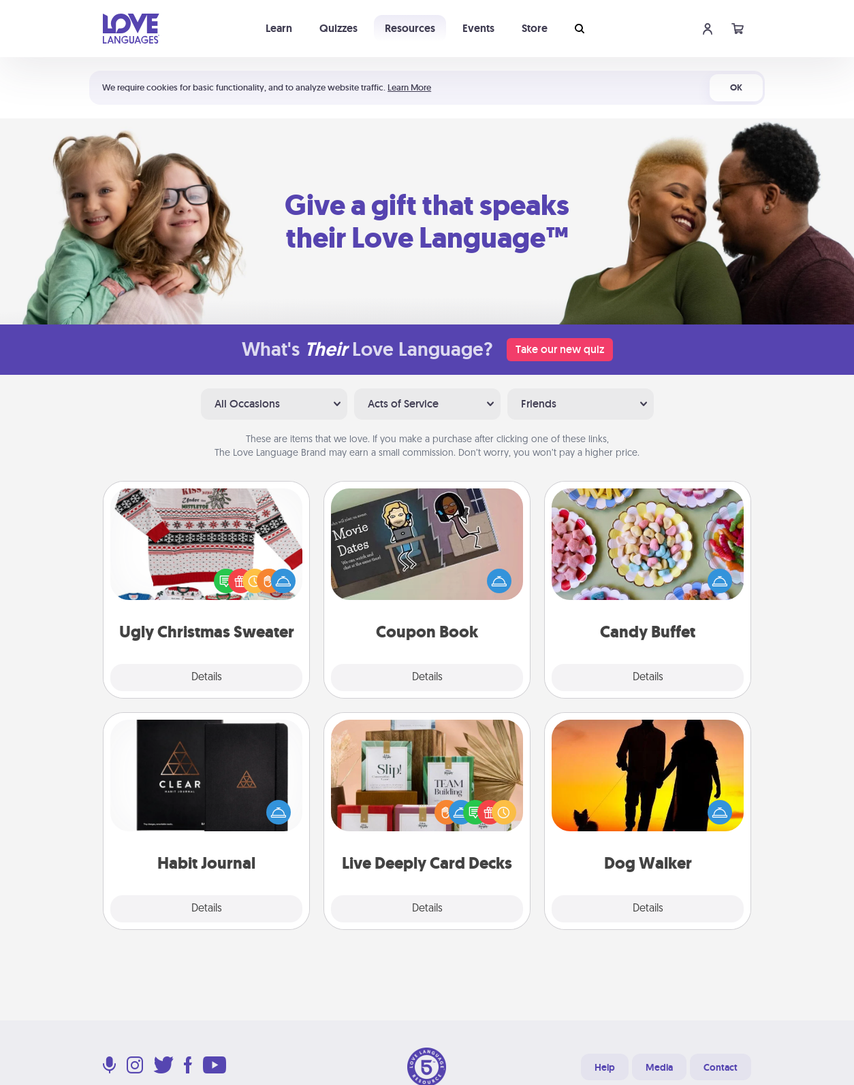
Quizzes (338, 28)
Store (535, 28)
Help (605, 1067)
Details (206, 677)
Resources (410, 28)
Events (478, 28)
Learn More (409, 87)
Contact (720, 1067)
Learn (279, 28)
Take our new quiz (560, 349)
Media (659, 1067)
